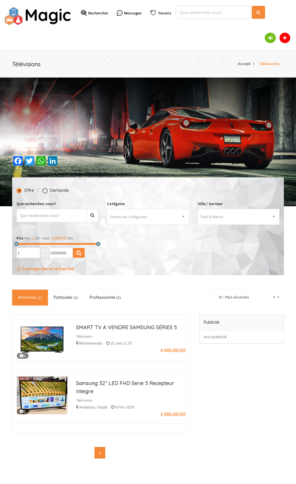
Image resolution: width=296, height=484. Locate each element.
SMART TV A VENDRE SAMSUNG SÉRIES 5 (126, 327)
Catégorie (116, 203)
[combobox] (148, 217)
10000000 (59, 238)
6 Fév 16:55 (122, 407)
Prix (19, 238)
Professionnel (105, 297)
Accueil (244, 63)
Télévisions (269, 63)
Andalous (87, 407)
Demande (59, 190)
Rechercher (94, 13)
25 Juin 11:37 (119, 343)
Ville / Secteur (210, 203)
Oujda (102, 407)
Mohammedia (90, 343)
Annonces (30, 297)
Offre (29, 190)
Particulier (66, 297)
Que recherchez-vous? (36, 203)
